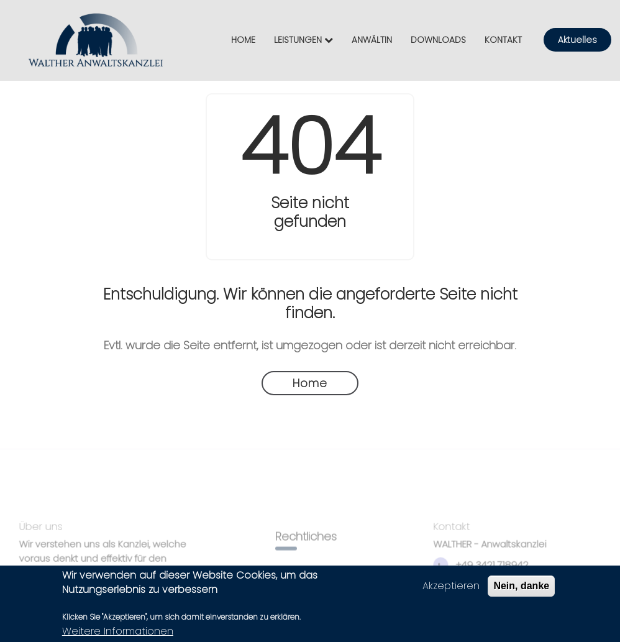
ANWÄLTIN (372, 40)
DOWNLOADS (438, 40)
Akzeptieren (451, 588)
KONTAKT (503, 40)
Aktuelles (577, 40)
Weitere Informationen (117, 633)
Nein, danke (521, 588)
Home (310, 383)
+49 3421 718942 (484, 567)
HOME (243, 40)
